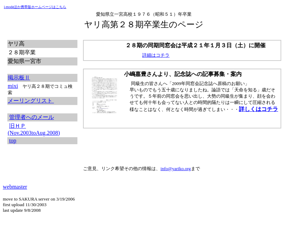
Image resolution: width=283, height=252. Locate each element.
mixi (13, 86)
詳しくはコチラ (258, 109)
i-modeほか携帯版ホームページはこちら (35, 7)
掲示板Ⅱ (19, 77)
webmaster (15, 187)
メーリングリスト (31, 101)
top (12, 141)
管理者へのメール (31, 117)
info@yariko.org (175, 168)
